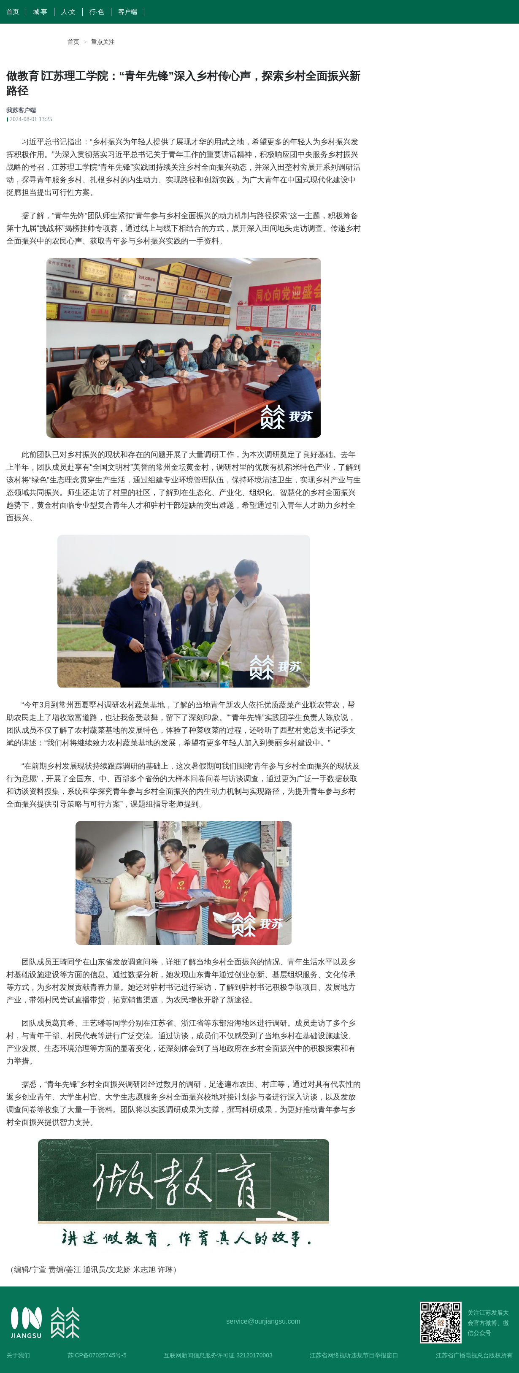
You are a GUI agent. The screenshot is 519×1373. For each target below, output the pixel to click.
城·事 (40, 11)
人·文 (68, 11)
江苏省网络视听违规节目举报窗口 (354, 1355)
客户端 (127, 11)
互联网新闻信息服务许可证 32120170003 (218, 1355)
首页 (12, 11)
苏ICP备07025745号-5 (97, 1355)
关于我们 (18, 1355)
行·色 (96, 11)
